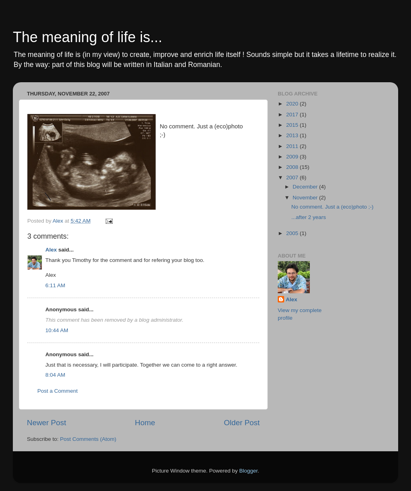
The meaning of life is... (87, 37)
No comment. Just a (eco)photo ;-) (332, 207)
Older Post (242, 422)
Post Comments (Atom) (88, 439)
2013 (293, 135)
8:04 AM (55, 375)
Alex (51, 250)
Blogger (248, 471)
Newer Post (46, 422)
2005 (293, 233)
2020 (293, 104)
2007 (293, 177)
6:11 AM (55, 285)
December (306, 187)
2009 (293, 157)
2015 (293, 125)
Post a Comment (57, 391)
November (306, 198)
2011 (293, 146)
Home (145, 422)
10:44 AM (56, 330)
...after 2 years (308, 217)
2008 (293, 167)
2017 (293, 115)
